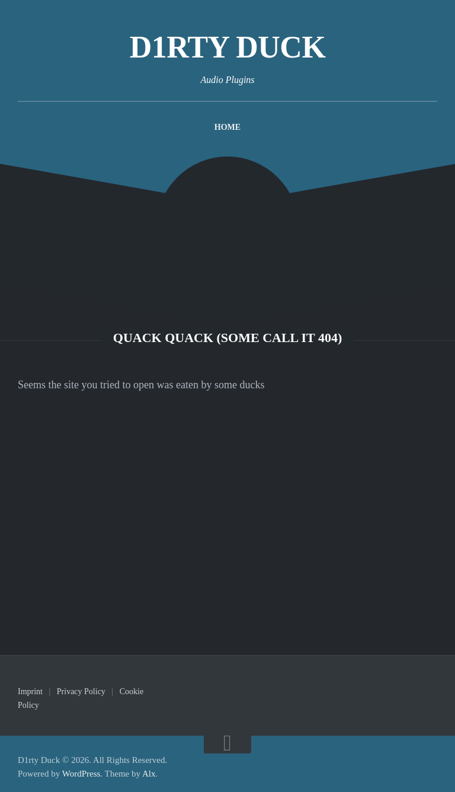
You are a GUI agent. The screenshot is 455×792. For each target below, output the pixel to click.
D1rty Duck (228, 47)
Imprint (30, 691)
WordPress (81, 773)
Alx (149, 773)
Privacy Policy (81, 691)
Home (227, 127)
